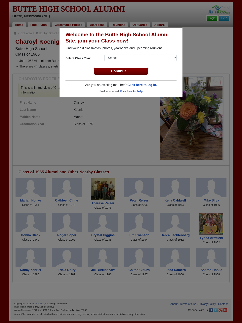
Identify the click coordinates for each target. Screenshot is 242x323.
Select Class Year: (78, 58)
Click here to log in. (142, 85)
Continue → (121, 71)
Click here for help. (131, 91)
